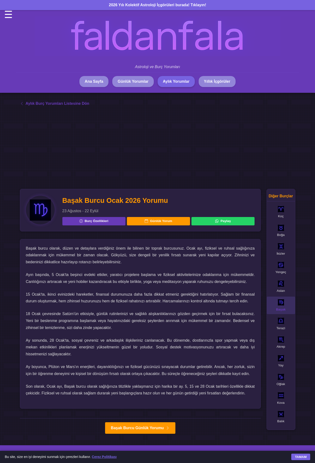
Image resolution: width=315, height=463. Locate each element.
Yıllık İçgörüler (217, 81)
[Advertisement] (157, 147)
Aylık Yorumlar (176, 81)
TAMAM (301, 457)
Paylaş (223, 221)
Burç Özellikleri (93, 221)
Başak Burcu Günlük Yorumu (140, 428)
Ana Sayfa (94, 81)
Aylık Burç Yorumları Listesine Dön (54, 103)
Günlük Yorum (158, 221)
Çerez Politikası (104, 457)
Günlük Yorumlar (133, 81)
